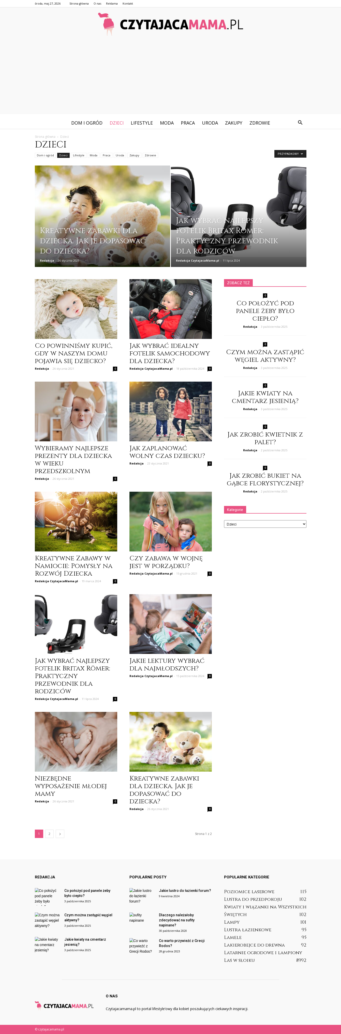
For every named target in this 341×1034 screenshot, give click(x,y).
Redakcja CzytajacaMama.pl (197, 260)
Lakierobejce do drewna (254, 945)
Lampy (232, 922)
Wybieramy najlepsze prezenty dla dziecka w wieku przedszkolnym (73, 460)
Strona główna (79, 3)
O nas (97, 3)
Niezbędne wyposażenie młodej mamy (71, 786)
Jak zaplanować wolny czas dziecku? (167, 452)
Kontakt (128, 3)
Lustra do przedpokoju (253, 899)
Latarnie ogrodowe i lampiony (263, 953)
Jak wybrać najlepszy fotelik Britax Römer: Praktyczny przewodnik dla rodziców (72, 676)
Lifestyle (142, 123)
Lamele (233, 937)
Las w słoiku (239, 960)
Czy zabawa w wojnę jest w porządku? (166, 562)
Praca (188, 123)
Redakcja (47, 260)
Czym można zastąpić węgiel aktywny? (265, 356)
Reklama (112, 3)
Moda (167, 123)
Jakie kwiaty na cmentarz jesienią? (265, 397)
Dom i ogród (86, 123)
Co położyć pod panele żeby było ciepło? (265, 311)
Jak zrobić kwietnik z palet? (265, 438)
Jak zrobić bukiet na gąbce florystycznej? (265, 479)
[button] (300, 123)
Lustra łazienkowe (247, 930)
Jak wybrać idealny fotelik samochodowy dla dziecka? (169, 353)
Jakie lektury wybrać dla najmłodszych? (166, 664)
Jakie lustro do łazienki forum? (185, 891)
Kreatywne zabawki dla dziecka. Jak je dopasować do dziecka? (164, 790)
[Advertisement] (170, 78)
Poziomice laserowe (249, 892)
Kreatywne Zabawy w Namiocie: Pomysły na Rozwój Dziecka (73, 566)
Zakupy (233, 123)
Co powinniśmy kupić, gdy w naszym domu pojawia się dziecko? (73, 353)
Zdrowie (259, 123)
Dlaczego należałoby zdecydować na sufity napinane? (177, 920)
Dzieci (117, 123)
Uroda (210, 123)
